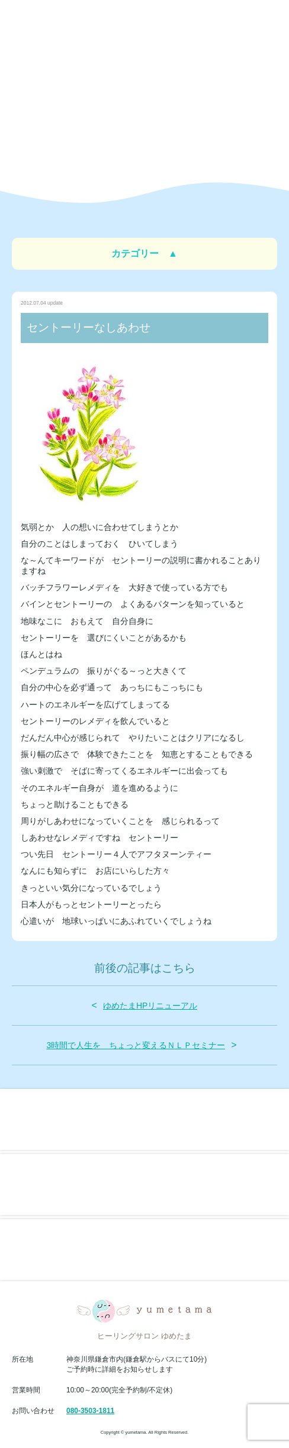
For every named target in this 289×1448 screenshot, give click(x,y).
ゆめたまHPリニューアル (150, 1005)
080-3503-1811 (90, 1411)
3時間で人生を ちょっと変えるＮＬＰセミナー (135, 1045)
